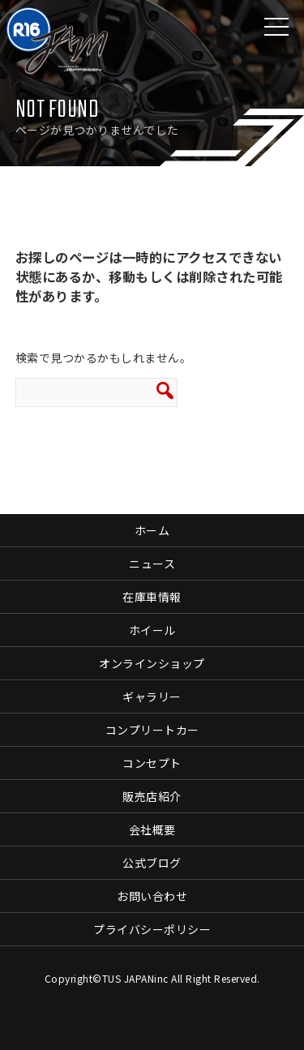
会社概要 (152, 829)
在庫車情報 (152, 597)
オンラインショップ (152, 663)
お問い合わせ (152, 896)
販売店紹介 (152, 796)
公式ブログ (152, 863)
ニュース (152, 563)
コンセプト (152, 763)
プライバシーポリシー (152, 929)
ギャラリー (152, 696)
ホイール (152, 630)
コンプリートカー (152, 730)
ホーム (152, 530)
